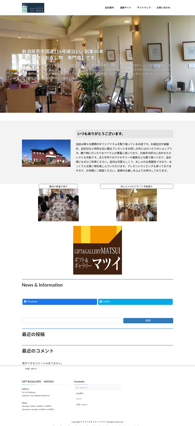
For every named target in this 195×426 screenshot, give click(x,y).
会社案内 (80, 393)
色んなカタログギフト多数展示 (138, 186)
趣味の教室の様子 (63, 186)
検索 (148, 320)
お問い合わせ (31, 369)
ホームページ (81, 388)
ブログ (79, 399)
